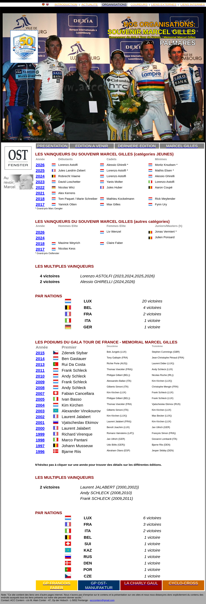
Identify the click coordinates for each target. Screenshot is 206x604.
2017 (40, 204)
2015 (40, 353)
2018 (40, 198)
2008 (40, 387)
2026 (40, 165)
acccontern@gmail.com (102, 600)
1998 (40, 440)
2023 (40, 181)
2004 (40, 405)
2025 (40, 170)
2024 (40, 176)
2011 (40, 370)
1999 (40, 434)
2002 (40, 416)
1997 (40, 445)
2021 (40, 193)
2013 (40, 364)
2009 (40, 382)
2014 (40, 358)
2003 (40, 411)
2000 (40, 428)
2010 (40, 376)
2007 (40, 393)
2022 (40, 187)
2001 (40, 422)
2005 (40, 399)
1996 (40, 451)
